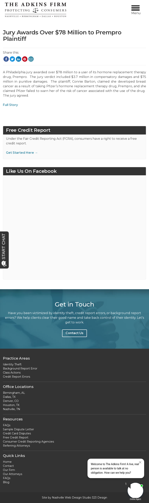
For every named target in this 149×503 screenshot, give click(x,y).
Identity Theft (12, 364)
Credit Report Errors (16, 376)
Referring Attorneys (16, 445)
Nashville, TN (11, 409)
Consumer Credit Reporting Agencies (28, 441)
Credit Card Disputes (17, 433)
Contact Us (74, 333)
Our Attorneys (12, 474)
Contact (8, 466)
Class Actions (12, 372)
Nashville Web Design (67, 497)
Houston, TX (11, 405)
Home (7, 462)
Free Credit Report (15, 437)
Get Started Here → (22, 153)
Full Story (10, 105)
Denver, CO (11, 401)
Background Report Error (20, 368)
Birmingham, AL (14, 393)
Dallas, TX (9, 397)
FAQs (6, 425)
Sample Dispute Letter (18, 429)
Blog (6, 482)
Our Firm (9, 470)
